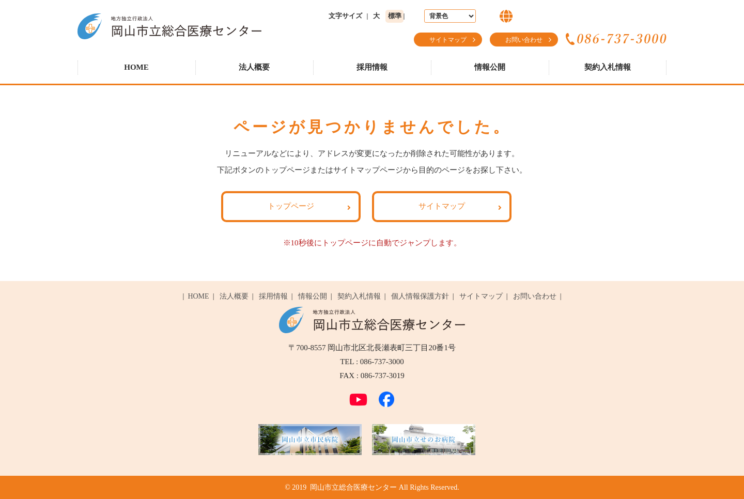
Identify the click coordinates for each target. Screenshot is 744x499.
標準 (394, 16)
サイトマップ (448, 39)
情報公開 (489, 67)
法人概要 (254, 67)
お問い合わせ (523, 39)
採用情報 (372, 67)
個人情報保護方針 (420, 296)
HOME (136, 67)
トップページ (291, 206)
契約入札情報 (607, 67)
